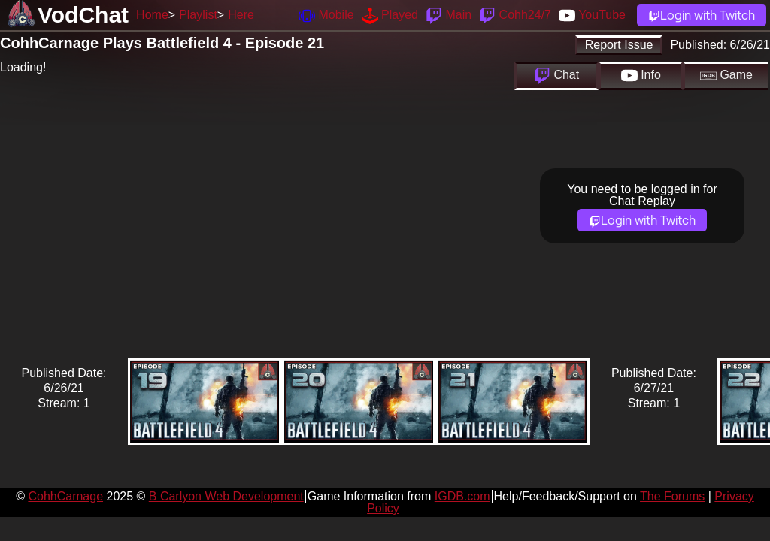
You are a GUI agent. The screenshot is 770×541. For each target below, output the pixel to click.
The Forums (672, 496)
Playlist (198, 14)
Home (152, 14)
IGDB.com (462, 496)
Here (241, 14)
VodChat (83, 14)
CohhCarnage (65, 496)
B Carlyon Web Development (226, 496)
